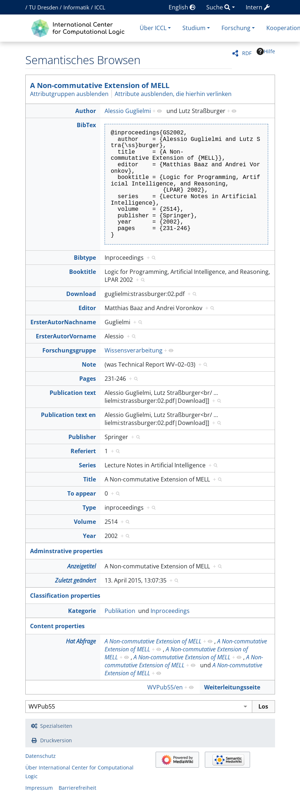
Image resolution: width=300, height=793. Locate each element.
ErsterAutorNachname (63, 322)
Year (89, 536)
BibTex (86, 125)
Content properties (57, 626)
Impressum (39, 787)
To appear (81, 493)
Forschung (235, 28)
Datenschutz (40, 755)
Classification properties (65, 596)
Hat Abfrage (81, 641)
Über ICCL (153, 28)
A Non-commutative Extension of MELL (99, 85)
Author (85, 111)
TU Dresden (43, 7)
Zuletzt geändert (75, 580)
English (182, 7)
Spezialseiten (56, 725)
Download (81, 294)
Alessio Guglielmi (128, 111)
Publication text (73, 393)
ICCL (99, 7)
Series (87, 465)
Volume (85, 522)
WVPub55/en (165, 687)
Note (89, 364)
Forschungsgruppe (69, 350)
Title (89, 479)
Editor (87, 308)
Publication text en (68, 415)
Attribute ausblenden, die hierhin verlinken (173, 94)
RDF (247, 53)
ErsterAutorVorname (66, 336)
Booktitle (82, 272)
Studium (194, 28)
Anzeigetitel (81, 566)
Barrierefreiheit (77, 787)
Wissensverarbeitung (133, 350)
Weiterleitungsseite (232, 687)
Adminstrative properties (66, 551)
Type (89, 508)
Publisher (82, 437)
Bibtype (85, 258)
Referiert (83, 451)
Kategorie (82, 611)
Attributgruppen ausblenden (69, 94)
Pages (87, 379)
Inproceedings (170, 611)
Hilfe (266, 51)
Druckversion (56, 740)
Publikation (120, 611)
